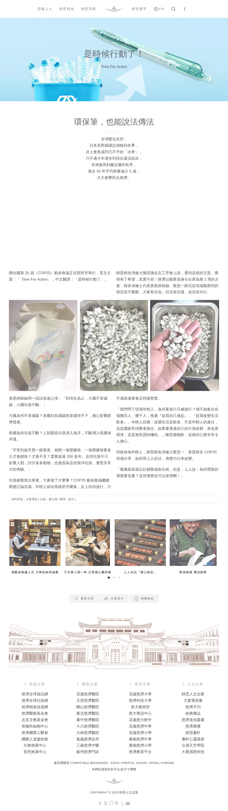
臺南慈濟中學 (140, 739)
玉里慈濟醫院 (87, 700)
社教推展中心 (35, 745)
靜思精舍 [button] (66, 9)
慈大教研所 (140, 707)
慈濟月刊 (193, 707)
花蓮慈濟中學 (140, 726)
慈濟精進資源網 (35, 707)
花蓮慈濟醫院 (87, 694)
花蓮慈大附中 (140, 720)
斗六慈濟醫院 (87, 726)
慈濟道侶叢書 (193, 720)
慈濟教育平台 (140, 752)
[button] (173, 9)
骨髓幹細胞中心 (35, 726)
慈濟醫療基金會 (35, 713)
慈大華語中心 (140, 713)
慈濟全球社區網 (35, 700)
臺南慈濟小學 (140, 745)
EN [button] (159, 9)
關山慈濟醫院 (87, 707)
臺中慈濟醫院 (87, 720)
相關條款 (144, 598)
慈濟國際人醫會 (35, 733)
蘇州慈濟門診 (87, 752)
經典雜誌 (193, 713)
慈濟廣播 (193, 726)
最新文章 (84, 598)
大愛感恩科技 (193, 752)
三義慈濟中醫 (87, 745)
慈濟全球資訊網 (35, 694)
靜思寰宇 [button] (139, 9)
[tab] (109, 578)
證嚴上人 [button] (45, 9)
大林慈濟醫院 (87, 733)
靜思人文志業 (193, 694)
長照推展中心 (35, 752)
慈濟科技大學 (140, 700)
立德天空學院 (193, 745)
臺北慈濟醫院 (87, 713)
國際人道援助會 (35, 739)
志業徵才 (114, 598)
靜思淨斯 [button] (88, 9)
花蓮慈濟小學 (140, 733)
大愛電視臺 (193, 700)
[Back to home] (114, 9)
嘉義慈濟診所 (87, 739)
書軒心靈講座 (193, 739)
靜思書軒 (193, 733)
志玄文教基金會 (35, 720)
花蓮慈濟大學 (140, 694)
